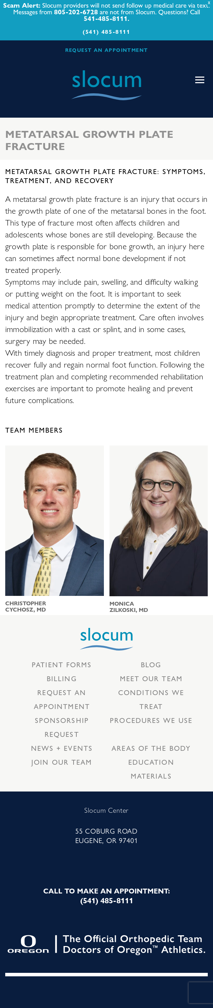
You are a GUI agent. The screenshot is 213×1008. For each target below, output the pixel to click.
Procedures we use (151, 720)
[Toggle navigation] (199, 80)
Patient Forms (62, 664)
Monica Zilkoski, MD (128, 606)
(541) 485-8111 (106, 31)
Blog (151, 664)
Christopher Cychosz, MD (25, 606)
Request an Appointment (62, 699)
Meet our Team (151, 678)
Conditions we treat (151, 699)
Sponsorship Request (62, 727)
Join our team (61, 762)
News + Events (62, 748)
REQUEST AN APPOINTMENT (106, 49)
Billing (62, 678)
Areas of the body (151, 748)
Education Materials (151, 769)
